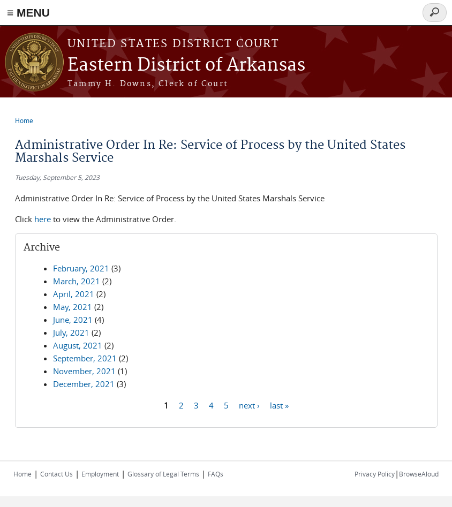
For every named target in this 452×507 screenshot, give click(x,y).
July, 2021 (71, 332)
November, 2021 (84, 371)
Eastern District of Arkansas (186, 66)
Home (24, 120)
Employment (100, 474)
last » (279, 404)
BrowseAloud (419, 474)
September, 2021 (85, 358)
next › (249, 404)
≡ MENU (28, 12)
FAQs (215, 474)
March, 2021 (76, 281)
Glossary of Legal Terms (163, 474)
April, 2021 (73, 294)
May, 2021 (72, 306)
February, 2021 (81, 268)
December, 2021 (84, 384)
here (42, 219)
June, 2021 (73, 319)
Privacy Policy (375, 474)
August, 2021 (77, 345)
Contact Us (56, 474)
